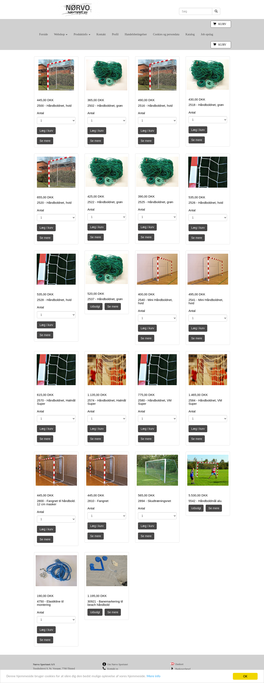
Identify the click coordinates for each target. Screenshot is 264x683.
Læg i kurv (46, 130)
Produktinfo (82, 34)
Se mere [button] (45, 140)
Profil (115, 34)
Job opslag (207, 34)
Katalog (189, 34)
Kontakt (101, 34)
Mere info (155, 676)
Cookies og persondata (166, 34)
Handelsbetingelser (136, 34)
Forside (43, 34)
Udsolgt (95, 306)
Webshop (60, 34)
